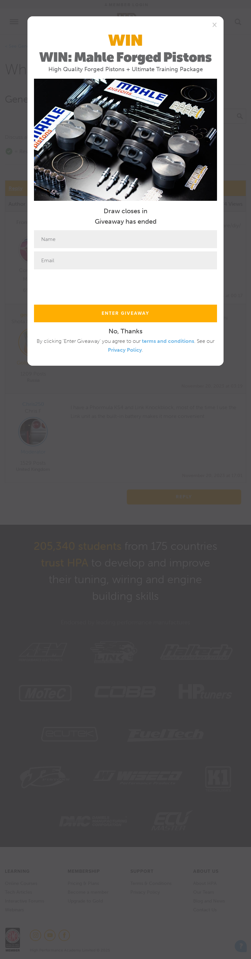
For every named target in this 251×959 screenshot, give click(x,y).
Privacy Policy (125, 350)
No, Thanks (125, 331)
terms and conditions (168, 341)
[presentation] (83, 285)
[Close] (214, 24)
